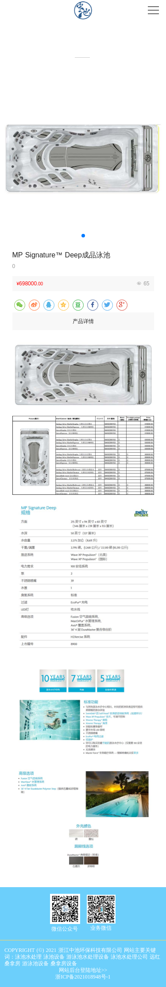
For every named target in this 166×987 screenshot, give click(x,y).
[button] (83, 235)
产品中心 (83, 44)
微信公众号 (64, 929)
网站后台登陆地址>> (83, 970)
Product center (83, 51)
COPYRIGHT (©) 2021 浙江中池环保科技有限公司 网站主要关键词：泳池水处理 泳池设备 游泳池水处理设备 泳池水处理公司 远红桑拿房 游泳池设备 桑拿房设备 (82, 957)
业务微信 (101, 928)
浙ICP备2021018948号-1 (83, 977)
